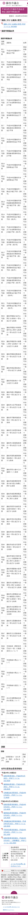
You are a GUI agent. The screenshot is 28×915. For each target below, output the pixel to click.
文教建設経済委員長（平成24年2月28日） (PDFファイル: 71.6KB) (15, 795)
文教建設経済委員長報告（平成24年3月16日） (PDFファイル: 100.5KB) (15, 823)
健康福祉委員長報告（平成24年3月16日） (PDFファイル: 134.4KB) (15, 815)
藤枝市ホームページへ (8, 909)
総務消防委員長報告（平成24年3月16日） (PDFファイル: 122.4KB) (15, 807)
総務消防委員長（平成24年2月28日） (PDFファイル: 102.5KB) (14, 778)
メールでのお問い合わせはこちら (11, 907)
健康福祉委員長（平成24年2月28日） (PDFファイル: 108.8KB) (14, 786)
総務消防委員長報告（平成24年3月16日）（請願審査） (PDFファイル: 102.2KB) (15, 840)
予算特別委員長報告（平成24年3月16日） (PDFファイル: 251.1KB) (15, 832)
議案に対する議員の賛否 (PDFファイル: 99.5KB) (15, 25)
